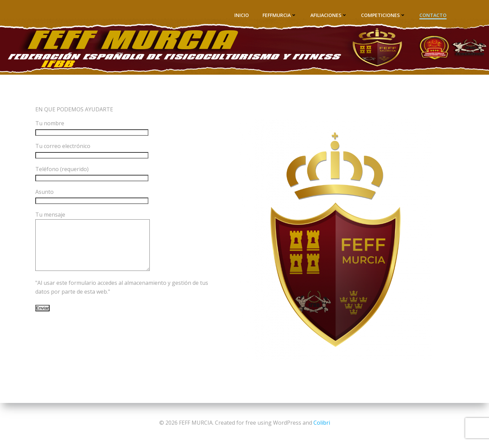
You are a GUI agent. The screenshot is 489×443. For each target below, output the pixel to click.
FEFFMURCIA (280, 15)
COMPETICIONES (383, 15)
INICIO (242, 15)
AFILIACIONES (329, 15)
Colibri (321, 422)
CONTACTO (433, 15)
